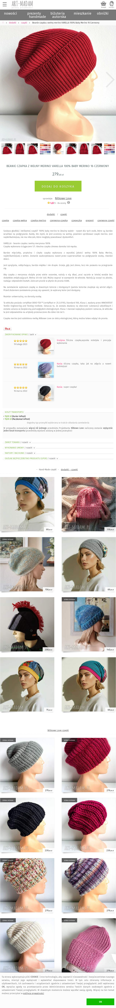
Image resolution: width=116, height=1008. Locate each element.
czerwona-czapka (59, 220)
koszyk (103, 7)
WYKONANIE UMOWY (20, 448)
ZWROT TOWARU (18, 442)
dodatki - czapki (69, 469)
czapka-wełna (20, 220)
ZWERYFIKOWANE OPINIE (21, 334)
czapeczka (76, 220)
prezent (90, 220)
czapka (5, 220)
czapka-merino (38, 220)
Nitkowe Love (63, 198)
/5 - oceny (56, 203)
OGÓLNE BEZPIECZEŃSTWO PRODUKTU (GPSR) (31, 458)
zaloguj (111, 7)
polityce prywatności (33, 993)
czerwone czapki (105, 220)
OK (100, 1002)
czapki (63, 214)
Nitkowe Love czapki (58, 730)
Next (110, 80)
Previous (5, 80)
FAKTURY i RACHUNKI (20, 453)
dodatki (51, 214)
